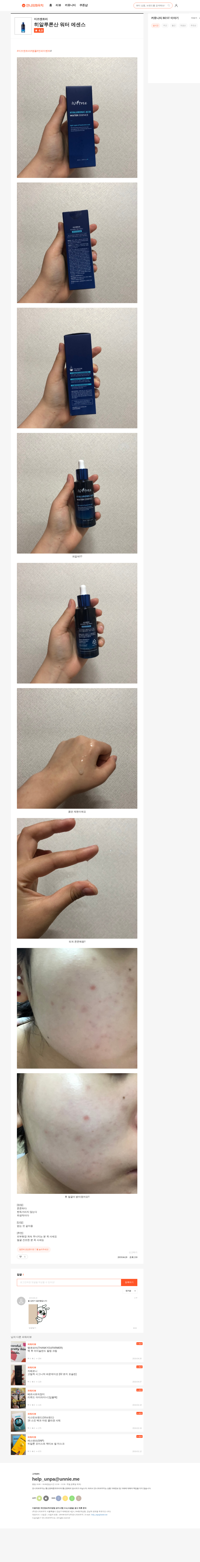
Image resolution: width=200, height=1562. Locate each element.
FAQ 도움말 (69, 1508)
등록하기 (129, 1282)
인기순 (131, 1291)
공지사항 (59, 1508)
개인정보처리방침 (47, 1508)
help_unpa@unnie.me (99, 1515)
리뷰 (58, 5)
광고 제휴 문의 (80, 1508)
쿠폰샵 (83, 5)
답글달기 (32, 1328)
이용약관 (35, 1508)
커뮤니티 (70, 5)
